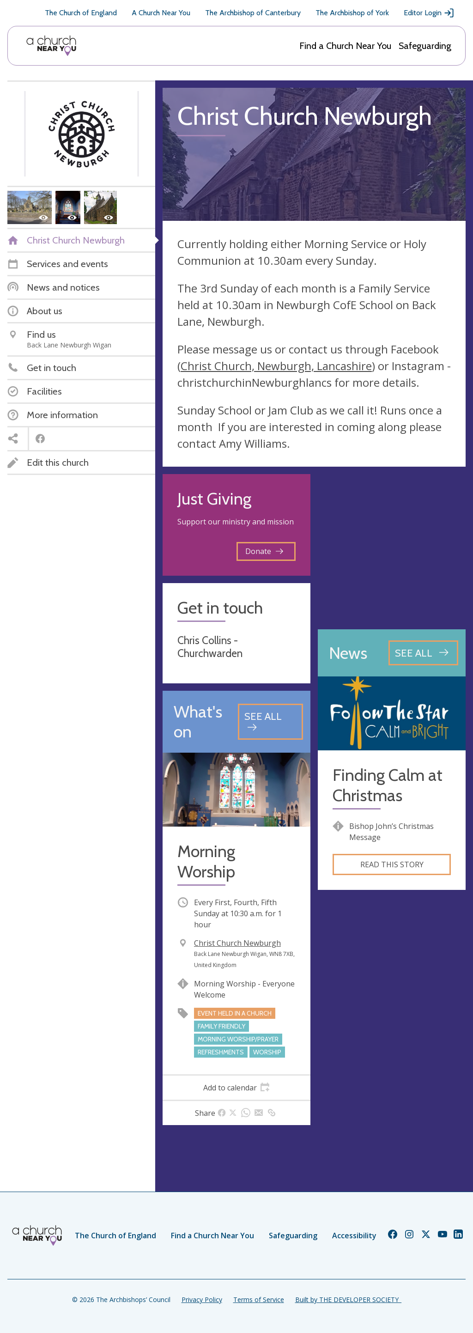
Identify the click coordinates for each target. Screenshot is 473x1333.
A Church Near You (161, 12)
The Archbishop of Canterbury (253, 12)
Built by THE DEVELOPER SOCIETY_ (348, 1299)
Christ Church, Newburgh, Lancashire (276, 365)
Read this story (392, 864)
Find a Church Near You (345, 45)
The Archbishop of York (352, 12)
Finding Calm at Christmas (388, 785)
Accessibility (354, 1235)
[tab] (236, 1088)
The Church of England (81, 12)
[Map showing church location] (392, 548)
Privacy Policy (202, 1299)
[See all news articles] (423, 652)
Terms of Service (258, 1299)
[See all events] (270, 721)
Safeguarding (425, 45)
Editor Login (429, 12)
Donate (264, 551)
